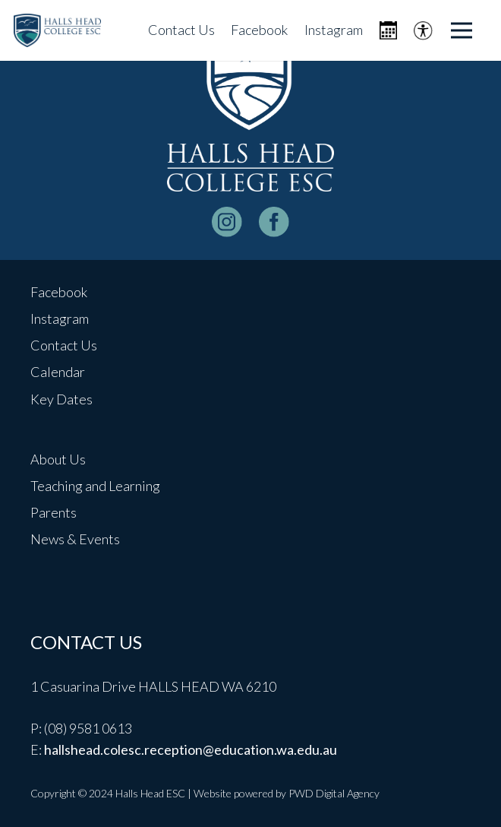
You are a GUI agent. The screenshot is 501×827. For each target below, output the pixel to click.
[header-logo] (57, 31)
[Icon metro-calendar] (388, 30)
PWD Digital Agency (334, 793)
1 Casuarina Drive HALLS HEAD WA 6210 (153, 686)
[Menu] (462, 30)
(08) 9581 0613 (88, 728)
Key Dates (61, 399)
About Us (58, 459)
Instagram (59, 318)
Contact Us (63, 345)
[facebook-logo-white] (274, 222)
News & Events (75, 539)
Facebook (58, 292)
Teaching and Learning (95, 485)
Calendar (57, 371)
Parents (53, 512)
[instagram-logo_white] (227, 222)
